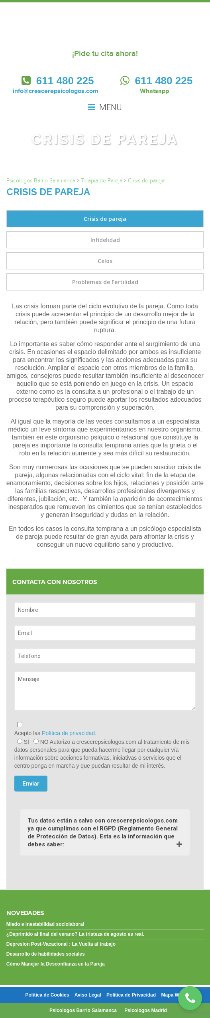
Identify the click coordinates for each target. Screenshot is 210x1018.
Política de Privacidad (131, 995)
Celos (105, 261)
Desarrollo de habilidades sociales (45, 954)
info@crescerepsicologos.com (55, 91)
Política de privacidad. (69, 733)
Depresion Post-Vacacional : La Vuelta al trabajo (61, 944)
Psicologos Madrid (145, 1010)
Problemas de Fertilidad (105, 282)
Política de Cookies (47, 995)
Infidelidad (105, 240)
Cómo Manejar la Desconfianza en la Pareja (55, 964)
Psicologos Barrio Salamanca (83, 1010)
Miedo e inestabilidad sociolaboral (45, 924)
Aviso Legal (88, 995)
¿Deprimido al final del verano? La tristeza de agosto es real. (75, 934)
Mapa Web (172, 995)
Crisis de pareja (105, 219)
